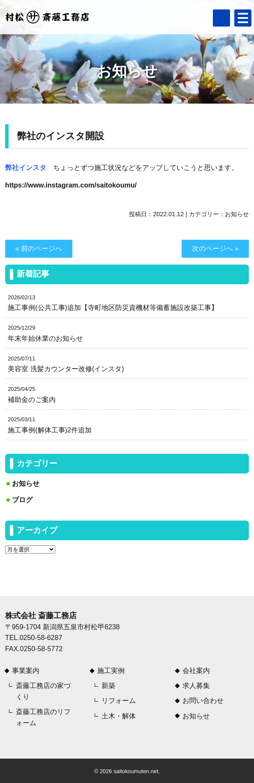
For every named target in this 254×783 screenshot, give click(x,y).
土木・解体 (119, 716)
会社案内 (196, 670)
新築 (108, 685)
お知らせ (237, 214)
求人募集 (196, 685)
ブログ (22, 499)
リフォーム (119, 700)
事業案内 (25, 670)
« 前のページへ (38, 248)
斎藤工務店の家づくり (43, 691)
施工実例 (111, 670)
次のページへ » (215, 248)
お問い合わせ (203, 700)
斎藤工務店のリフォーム (43, 717)
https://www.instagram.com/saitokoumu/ (71, 185)
